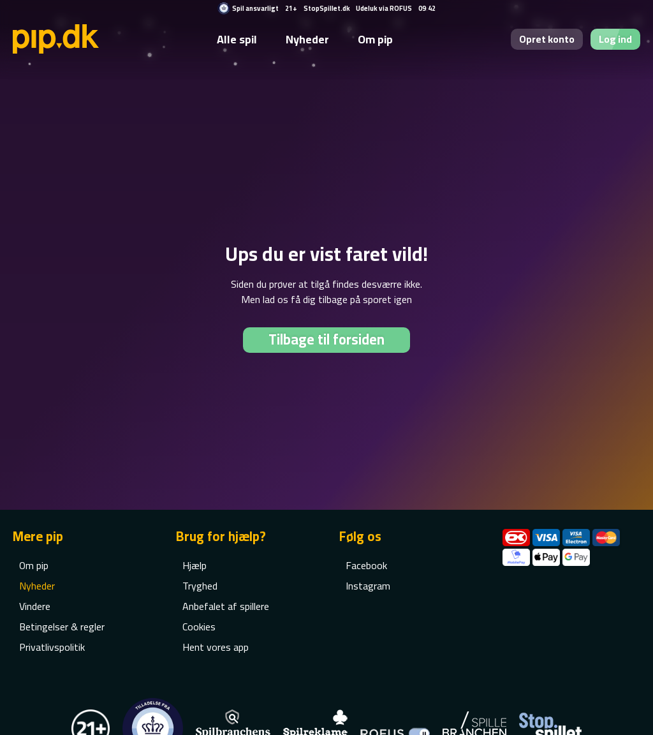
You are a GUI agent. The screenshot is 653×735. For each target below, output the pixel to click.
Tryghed (199, 585)
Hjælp (194, 565)
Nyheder (307, 39)
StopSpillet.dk (327, 8)
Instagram (368, 585)
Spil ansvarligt (255, 8)
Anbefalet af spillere (225, 606)
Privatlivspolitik (52, 647)
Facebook (366, 565)
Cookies (199, 626)
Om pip (375, 39)
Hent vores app (215, 647)
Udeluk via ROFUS (384, 8)
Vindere (34, 606)
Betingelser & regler (62, 626)
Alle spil (237, 39)
